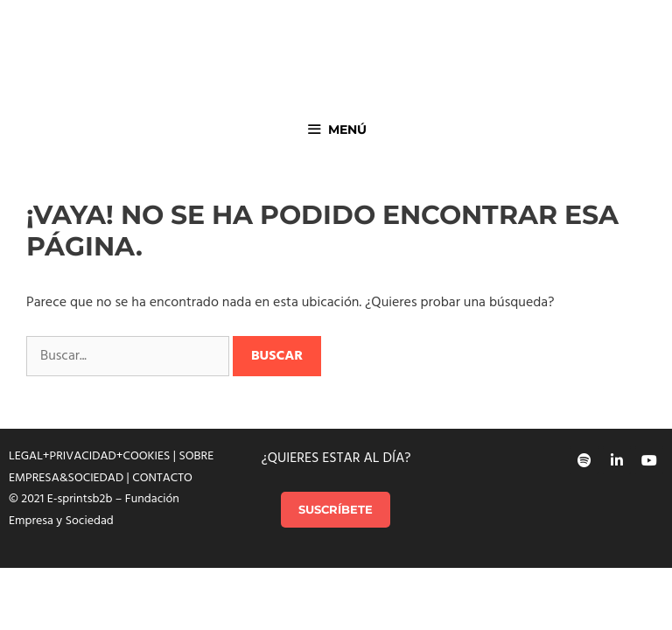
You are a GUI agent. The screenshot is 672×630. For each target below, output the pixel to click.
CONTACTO (162, 478)
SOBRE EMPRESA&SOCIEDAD (111, 467)
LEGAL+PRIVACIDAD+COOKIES (89, 456)
